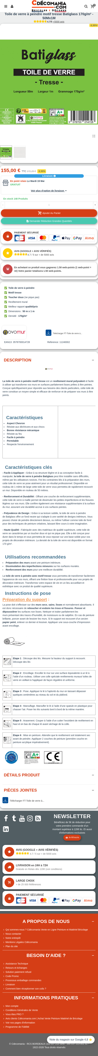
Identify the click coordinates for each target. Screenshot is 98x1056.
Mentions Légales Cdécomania (20, 942)
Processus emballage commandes (22, 980)
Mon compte (10, 1006)
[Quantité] (49, 205)
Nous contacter (12, 934)
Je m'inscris (72, 837)
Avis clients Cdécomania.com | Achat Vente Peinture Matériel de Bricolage (42, 1018)
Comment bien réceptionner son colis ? (24, 988)
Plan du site (10, 946)
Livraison (49, 176)
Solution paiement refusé (17, 972)
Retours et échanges (15, 968)
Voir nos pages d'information (19, 1022)
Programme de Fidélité (16, 1027)
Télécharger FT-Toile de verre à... (64, 333)
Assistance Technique (15, 963)
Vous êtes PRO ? (14, 1014)
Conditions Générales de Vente (20, 1010)
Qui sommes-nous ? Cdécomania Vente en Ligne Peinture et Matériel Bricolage (45, 929)
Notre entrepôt (12, 938)
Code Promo (11, 976)
